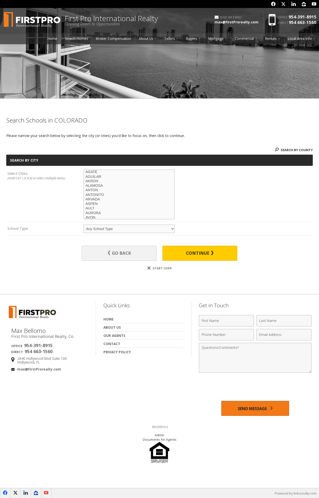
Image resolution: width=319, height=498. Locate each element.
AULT (129, 208)
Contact (111, 343)
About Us (146, 38)
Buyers (191, 38)
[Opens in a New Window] (273, 4)
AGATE (129, 172)
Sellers (169, 38)
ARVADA (129, 199)
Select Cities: (37, 176)
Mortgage (216, 38)
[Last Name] (284, 320)
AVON (129, 217)
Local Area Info (300, 38)
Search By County (294, 150)
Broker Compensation (113, 38)
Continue (199, 253)
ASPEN (129, 204)
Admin (159, 435)
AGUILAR (129, 177)
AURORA (129, 213)
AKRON (129, 181)
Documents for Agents (159, 439)
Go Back (119, 253)
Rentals (271, 38)
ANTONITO (129, 195)
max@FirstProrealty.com (39, 369)
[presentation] (255, 387)
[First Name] (226, 320)
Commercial (244, 38)
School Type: (18, 228)
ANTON (129, 190)
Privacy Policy (117, 351)
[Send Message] (255, 408)
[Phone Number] (226, 334)
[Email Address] (284, 334)
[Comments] (255, 358)
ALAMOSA (129, 186)
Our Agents (114, 335)
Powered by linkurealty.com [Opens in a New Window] (296, 493)
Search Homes (76, 38)
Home (52, 38)
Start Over (159, 268)
